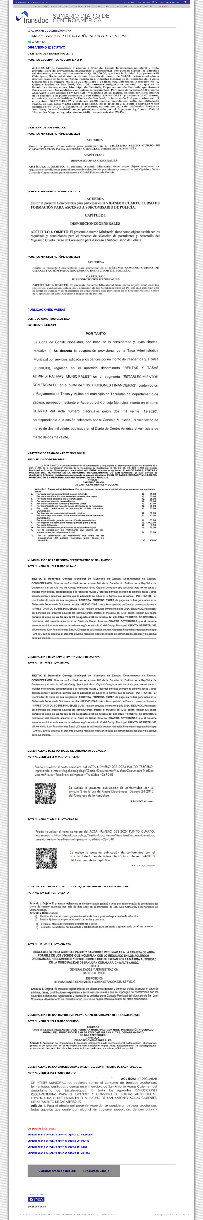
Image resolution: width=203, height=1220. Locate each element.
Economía (75, 6)
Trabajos (168, 6)
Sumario (89, 6)
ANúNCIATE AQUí (109, 1214)
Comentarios (36, 42)
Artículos (125, 6)
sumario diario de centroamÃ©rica (49, 31)
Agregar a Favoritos (171, 2)
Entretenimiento (106, 6)
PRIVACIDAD (94, 1214)
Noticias (61, 6)
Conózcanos (46, 6)
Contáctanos (27, 1214)
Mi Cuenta (129, 2)
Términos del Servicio (74, 1214)
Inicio (33, 6)
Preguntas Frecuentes (147, 6)
